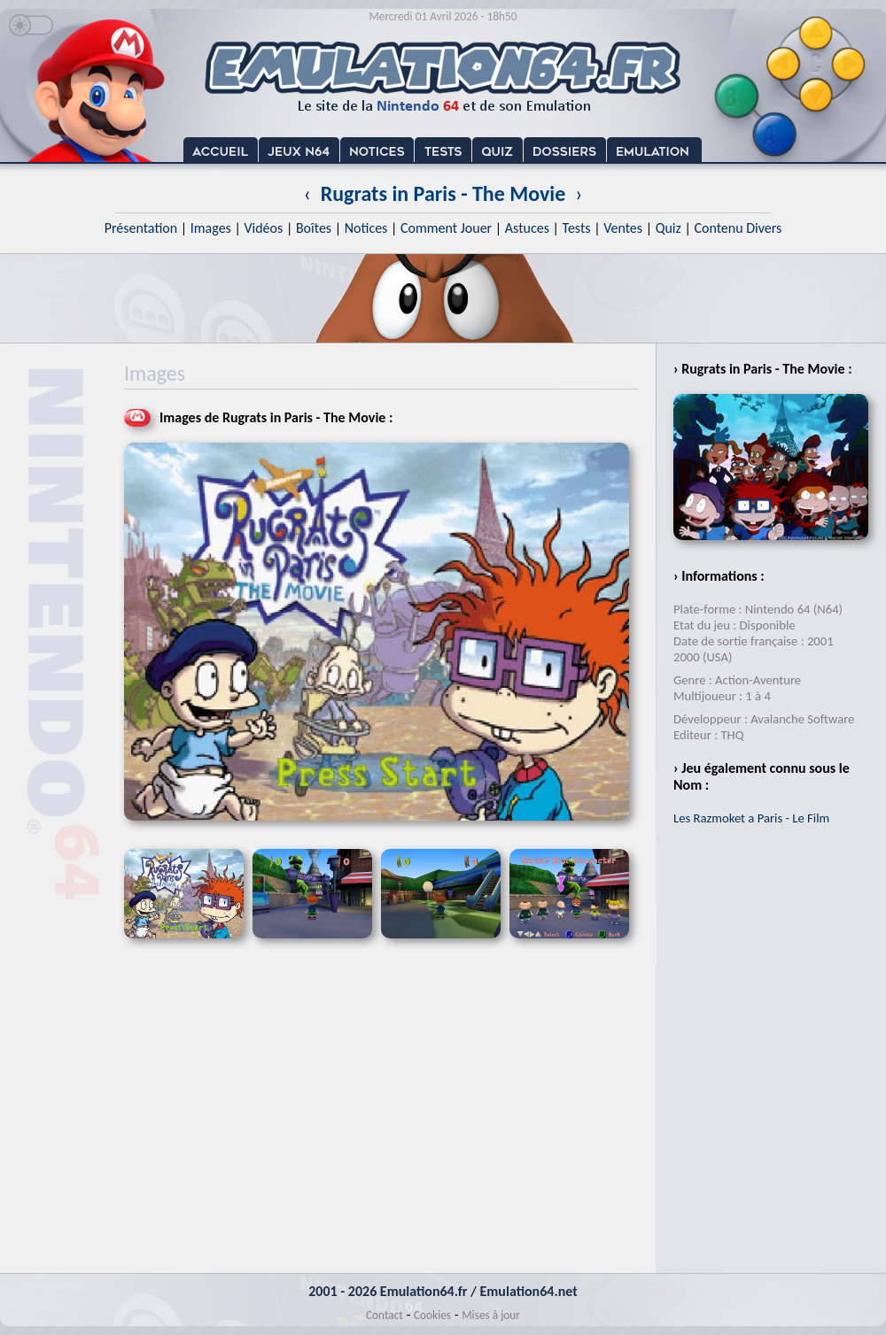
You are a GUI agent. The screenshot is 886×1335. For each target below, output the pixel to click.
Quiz (668, 228)
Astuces (527, 228)
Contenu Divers (737, 228)
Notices (366, 228)
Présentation (141, 228)
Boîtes (313, 228)
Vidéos (263, 228)
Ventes (622, 228)
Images (210, 228)
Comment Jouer (446, 228)
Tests (577, 228)
